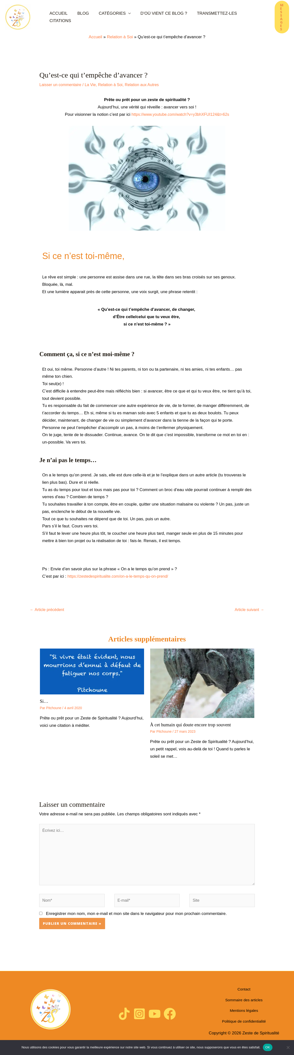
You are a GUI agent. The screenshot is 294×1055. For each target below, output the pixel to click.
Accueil (60, 17)
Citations (232, 17)
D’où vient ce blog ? (149, 17)
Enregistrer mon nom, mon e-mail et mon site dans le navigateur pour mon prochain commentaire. (136, 918)
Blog (79, 17)
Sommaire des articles (244, 1005)
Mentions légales (244, 1014)
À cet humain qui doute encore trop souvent (193, 725)
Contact (244, 996)
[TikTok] (123, 1019)
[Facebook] (171, 1019)
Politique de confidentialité (244, 1023)
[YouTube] (155, 1019)
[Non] (287, 1047)
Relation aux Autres (148, 84)
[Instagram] (139, 1019)
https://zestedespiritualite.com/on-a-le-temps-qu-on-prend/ (120, 576)
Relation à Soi (114, 84)
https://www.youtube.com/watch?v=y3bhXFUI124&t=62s (180, 114)
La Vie (93, 84)
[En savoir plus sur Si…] (92, 671)
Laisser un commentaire (61, 84)
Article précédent (48, 610)
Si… (44, 701)
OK (267, 1047)
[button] (273, 17)
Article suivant (248, 610)
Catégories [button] (102, 17)
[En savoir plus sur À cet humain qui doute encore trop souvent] (202, 683)
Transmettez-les (197, 17)
